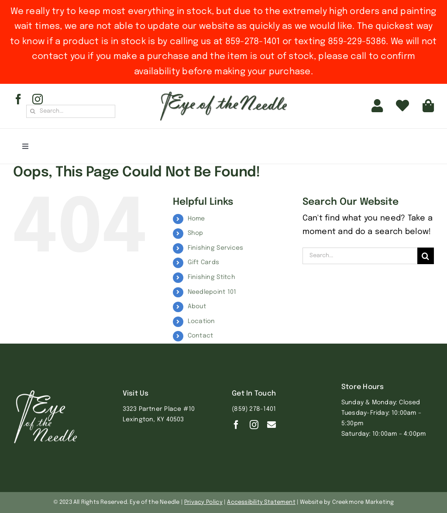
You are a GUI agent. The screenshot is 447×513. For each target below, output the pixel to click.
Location (201, 321)
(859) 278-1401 (254, 409)
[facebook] (18, 99)
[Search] (32, 111)
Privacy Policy (203, 502)
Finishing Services (216, 248)
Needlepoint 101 (212, 292)
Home (196, 219)
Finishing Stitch (211, 277)
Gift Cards (204, 262)
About (197, 306)
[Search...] (70, 111)
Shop (195, 233)
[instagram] (37, 99)
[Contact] (271, 424)
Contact (200, 336)
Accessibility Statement (261, 502)
